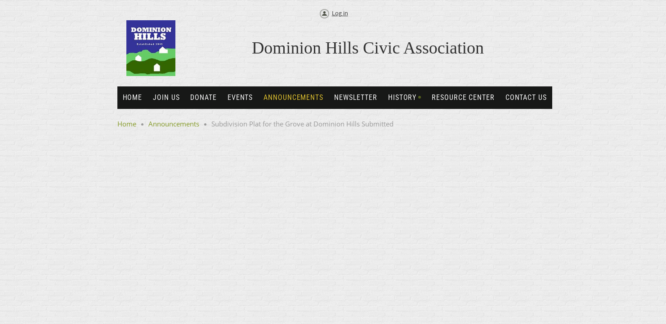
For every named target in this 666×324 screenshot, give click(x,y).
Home (126, 123)
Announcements (173, 123)
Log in (340, 13)
